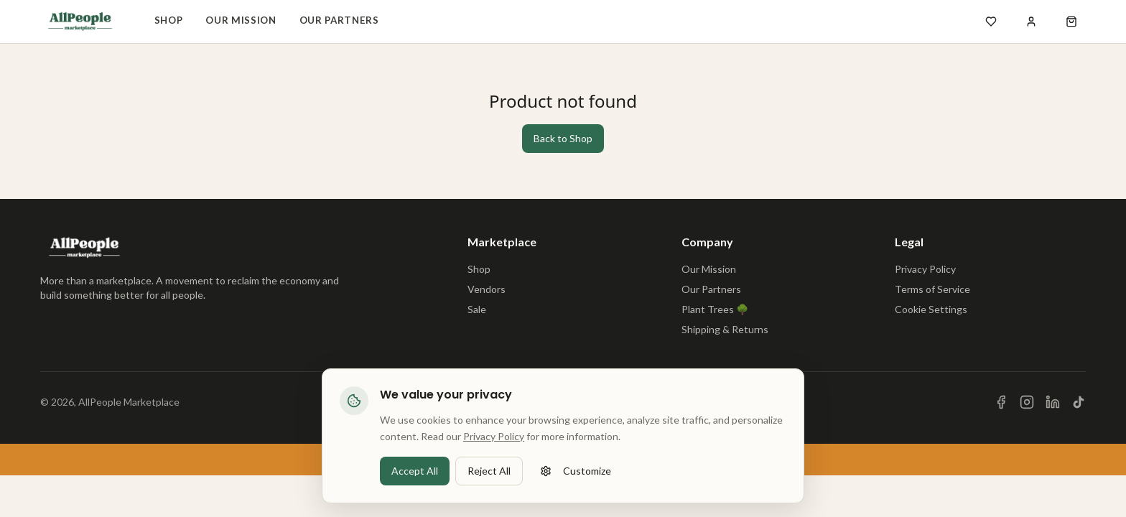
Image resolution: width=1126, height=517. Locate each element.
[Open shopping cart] (1071, 21)
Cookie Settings (931, 309)
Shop (168, 20)
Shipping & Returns (724, 329)
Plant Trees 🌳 (714, 309)
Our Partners (339, 20)
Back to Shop (563, 138)
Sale (476, 309)
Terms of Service (932, 289)
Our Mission (240, 20)
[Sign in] (1031, 21)
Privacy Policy (925, 269)
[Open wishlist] (991, 21)
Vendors (486, 289)
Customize (575, 481)
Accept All (414, 481)
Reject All (489, 481)
